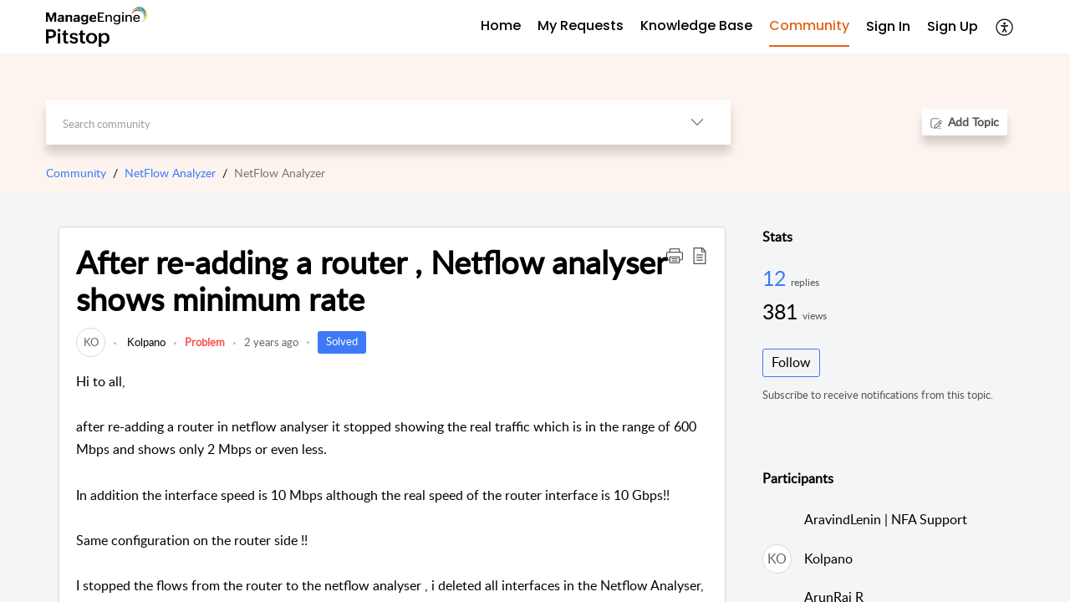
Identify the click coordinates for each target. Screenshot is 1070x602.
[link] (90, 341)
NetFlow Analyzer (170, 173)
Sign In (888, 26)
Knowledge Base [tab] (696, 25)
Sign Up (952, 26)
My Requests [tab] (581, 25)
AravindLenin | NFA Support (885, 519)
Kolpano (145, 341)
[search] (355, 122)
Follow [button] (791, 362)
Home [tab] (501, 25)
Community (76, 173)
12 (776, 277)
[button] (1005, 27)
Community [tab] (809, 25)
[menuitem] (888, 27)
